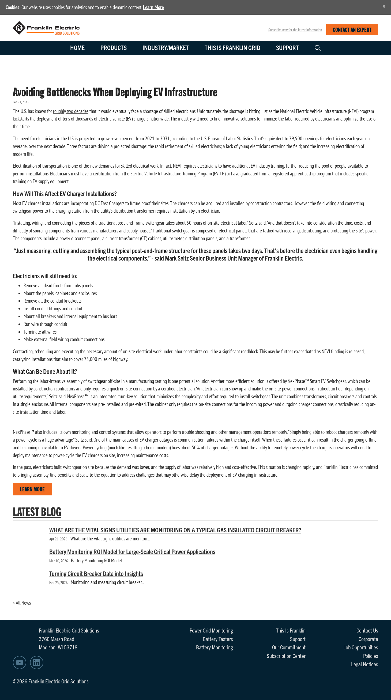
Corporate (368, 638)
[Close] (384, 6)
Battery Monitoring (214, 646)
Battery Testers (218, 638)
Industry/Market (165, 47)
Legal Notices (364, 663)
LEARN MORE (32, 488)
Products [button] (113, 47)
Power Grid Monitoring (211, 630)
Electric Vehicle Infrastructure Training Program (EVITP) (177, 173)
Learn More (153, 7)
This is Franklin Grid (232, 47)
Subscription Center (286, 655)
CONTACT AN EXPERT (352, 29)
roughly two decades (70, 111)
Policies (370, 655)
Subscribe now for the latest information (295, 29)
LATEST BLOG (37, 511)
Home (77, 47)
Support (287, 47)
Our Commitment (289, 646)
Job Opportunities (361, 646)
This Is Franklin (291, 630)
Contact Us (367, 630)
